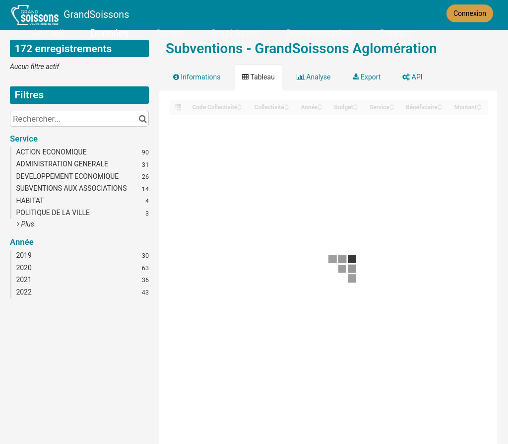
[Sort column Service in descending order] (391, 108)
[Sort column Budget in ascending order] (355, 104)
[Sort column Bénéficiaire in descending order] (440, 108)
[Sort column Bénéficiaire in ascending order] (440, 104)
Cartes (169, 33)
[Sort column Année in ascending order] (320, 104)
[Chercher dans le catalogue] (142, 119)
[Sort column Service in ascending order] (391, 104)
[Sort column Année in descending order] (320, 108)
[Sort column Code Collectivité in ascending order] (239, 104)
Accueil (48, 33)
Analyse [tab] (314, 77)
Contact (395, 33)
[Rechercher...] (79, 119)
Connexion (469, 13)
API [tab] (412, 77)
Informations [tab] (196, 77)
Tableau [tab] (258, 77)
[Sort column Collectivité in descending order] (286, 108)
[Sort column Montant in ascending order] (479, 104)
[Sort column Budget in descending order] (355, 108)
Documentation (319, 33)
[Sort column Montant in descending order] (479, 108)
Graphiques (234, 33)
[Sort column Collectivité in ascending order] (286, 104)
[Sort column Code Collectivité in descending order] (239, 108)
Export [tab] (367, 77)
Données (110, 33)
